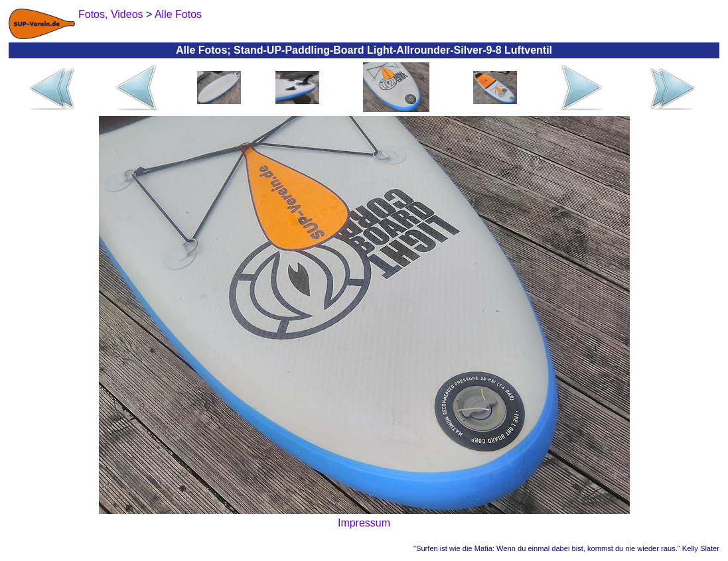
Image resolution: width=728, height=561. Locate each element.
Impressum (364, 523)
